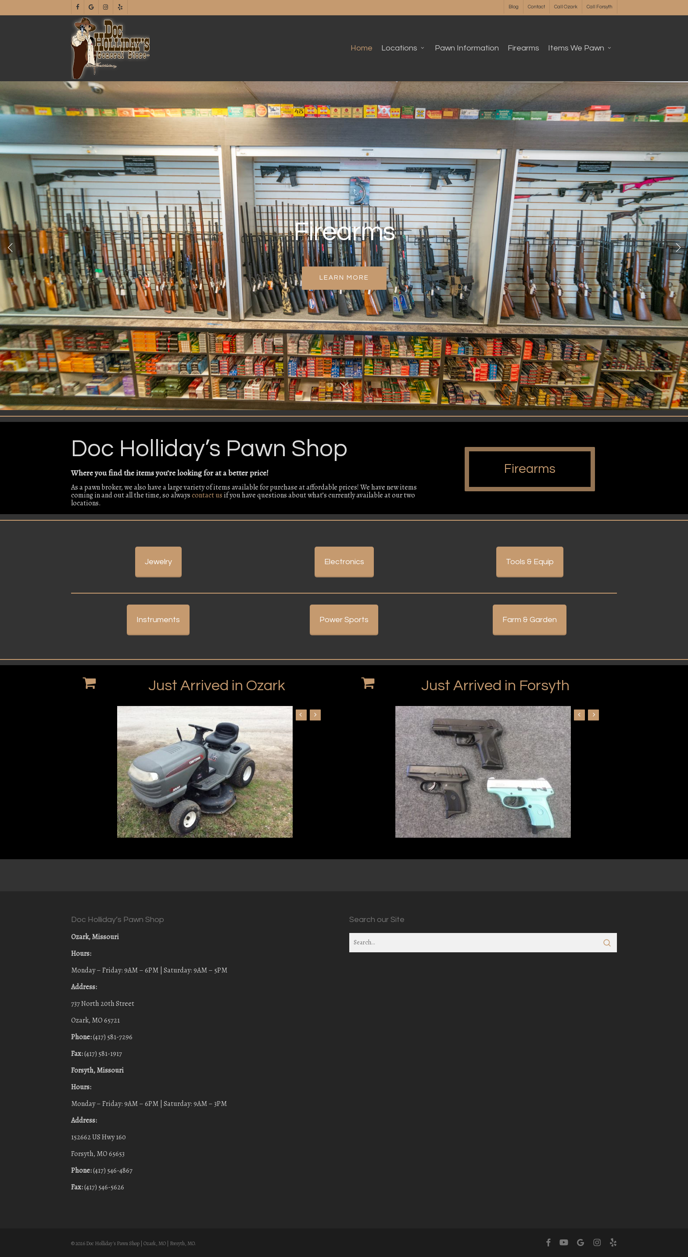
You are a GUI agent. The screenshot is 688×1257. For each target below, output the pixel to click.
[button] (534, 491)
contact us (207, 495)
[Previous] (11, 247)
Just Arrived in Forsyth (495, 717)
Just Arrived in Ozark (216, 717)
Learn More (344, 278)
